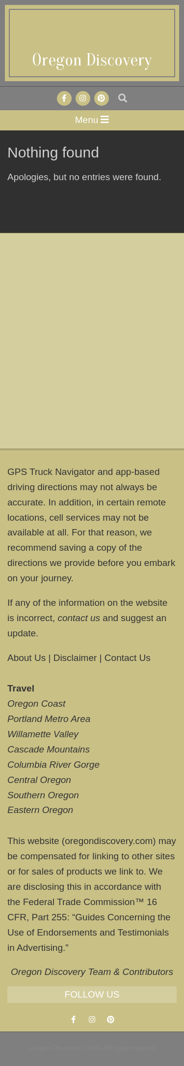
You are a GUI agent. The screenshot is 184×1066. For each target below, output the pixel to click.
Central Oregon (39, 780)
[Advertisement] (92, 341)
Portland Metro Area (48, 719)
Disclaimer (75, 658)
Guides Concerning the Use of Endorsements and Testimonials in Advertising (89, 932)
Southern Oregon (43, 795)
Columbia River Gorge (53, 764)
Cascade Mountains (48, 749)
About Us (26, 658)
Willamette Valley (43, 734)
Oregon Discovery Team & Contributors (92, 972)
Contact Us (128, 658)
